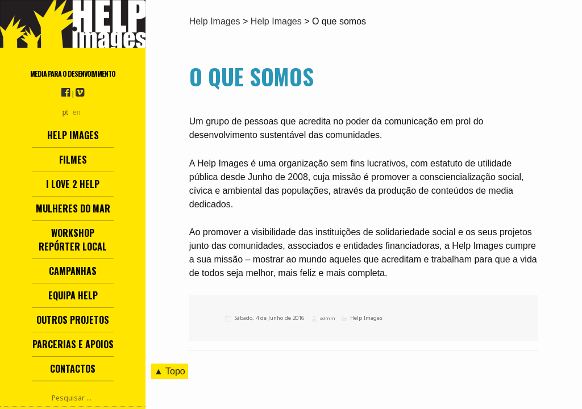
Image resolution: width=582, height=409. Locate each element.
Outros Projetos (72, 320)
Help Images (73, 135)
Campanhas (73, 271)
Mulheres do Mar (73, 208)
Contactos (72, 368)
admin (327, 318)
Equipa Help (73, 295)
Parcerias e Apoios (73, 344)
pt (65, 112)
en (76, 112)
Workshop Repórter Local (73, 239)
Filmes (73, 159)
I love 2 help (72, 184)
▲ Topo (169, 371)
